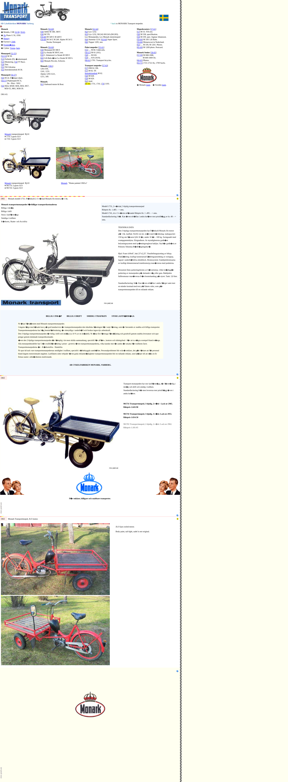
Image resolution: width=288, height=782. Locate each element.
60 (42, 58)
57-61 (153, 29)
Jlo (5, 35)
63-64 (104, 39)
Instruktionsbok (91, 73)
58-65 (153, 52)
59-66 (139, 42)
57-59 (139, 55)
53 (3, 59)
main (148, 85)
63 (86, 34)
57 (86, 68)
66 (86, 42)
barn (18, 48)
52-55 (13, 53)
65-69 (139, 47)
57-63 (105, 65)
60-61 (87, 60)
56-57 (4, 81)
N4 (1, 146)
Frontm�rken (9, 45)
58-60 (51, 29)
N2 (1, 97)
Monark (4, 29)
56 (3, 78)
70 (103, 84)
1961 (51, 66)
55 (3, 67)
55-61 (101, 47)
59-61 (22, 32)
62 (86, 32)
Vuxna (12, 48)
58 (42, 32)
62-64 (95, 29)
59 (42, 52)
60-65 (139, 60)
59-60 (43, 37)
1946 (13, 42)
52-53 (4, 56)
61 (42, 84)
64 (86, 39)
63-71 (139, 63)
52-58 (17, 32)
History (6, 38)
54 (16, 62)
